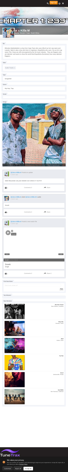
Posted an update (27, 172)
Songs (4, 102)
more (20, 37)
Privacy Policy (23, 464)
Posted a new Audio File (29, 221)
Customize (7, 469)
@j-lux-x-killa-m (16, 172)
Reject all (18, 469)
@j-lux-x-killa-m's (31, 197)
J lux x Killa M (7, 165)
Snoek (7, 205)
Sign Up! (53, 3)
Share (48, 187)
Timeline (8, 37)
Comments (27, 187)
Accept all (28, 469)
